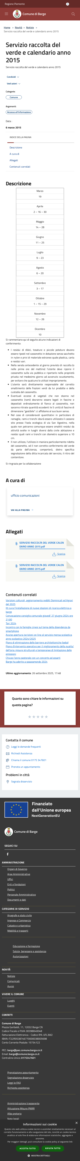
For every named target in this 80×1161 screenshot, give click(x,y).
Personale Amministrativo (21, 894)
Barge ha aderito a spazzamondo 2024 (26, 662)
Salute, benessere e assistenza (29, 951)
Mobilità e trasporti (17, 931)
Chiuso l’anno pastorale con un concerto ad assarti (33, 658)
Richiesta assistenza (18, 1088)
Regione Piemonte (15, 4)
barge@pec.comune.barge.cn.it (24, 1050)
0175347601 (28, 1058)
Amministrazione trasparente (23, 1103)
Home (7, 27)
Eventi (10, 1006)
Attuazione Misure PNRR (21, 1108)
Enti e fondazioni (16, 884)
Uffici (10, 879)
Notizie (30, 27)
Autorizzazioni (20, 956)
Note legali (13, 1119)
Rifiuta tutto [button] (52, 1148)
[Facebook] (7, 854)
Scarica (58, 554)
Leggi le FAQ (14, 1083)
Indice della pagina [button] (20, 137)
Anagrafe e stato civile (19, 915)
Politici (11, 889)
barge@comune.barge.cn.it (24, 1054)
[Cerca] (73, 14)
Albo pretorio (14, 1113)
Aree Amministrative (18, 874)
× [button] (76, 1123)
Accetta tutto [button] (28, 1148)
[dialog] (40, 1140)
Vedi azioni (14, 84)
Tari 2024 (11, 623)
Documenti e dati (16, 900)
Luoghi (11, 1001)
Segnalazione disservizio (20, 1078)
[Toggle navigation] (6, 14)
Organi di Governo (17, 869)
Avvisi (10, 986)
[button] (40, 1155)
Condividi (13, 77)
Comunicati (13, 981)
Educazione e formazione (26, 946)
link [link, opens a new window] (70, 1141)
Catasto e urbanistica (18, 925)
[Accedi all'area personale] (67, 4)
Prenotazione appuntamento (22, 1072)
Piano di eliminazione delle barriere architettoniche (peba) (37, 642)
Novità (18, 27)
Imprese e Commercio (19, 920)
